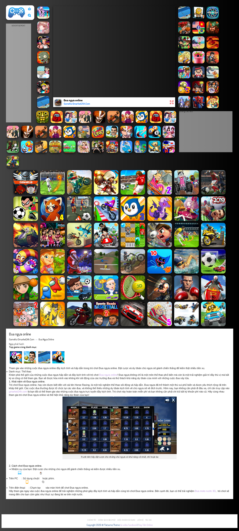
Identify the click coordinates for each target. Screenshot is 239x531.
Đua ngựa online (46, 339)
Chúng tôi (91, 520)
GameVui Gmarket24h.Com (21, 339)
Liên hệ (140, 520)
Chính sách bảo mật (107, 520)
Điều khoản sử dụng (126, 520)
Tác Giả (148, 520)
